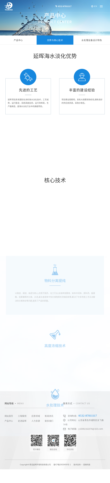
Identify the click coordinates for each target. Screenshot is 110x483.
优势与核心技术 (55, 40)
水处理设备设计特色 (91, 40)
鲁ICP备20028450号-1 (62, 464)
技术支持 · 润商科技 (82, 464)
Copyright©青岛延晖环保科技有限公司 (35, 464)
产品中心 (18, 40)
